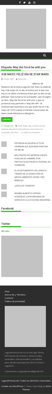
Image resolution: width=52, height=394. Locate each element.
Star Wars (14, 132)
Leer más (7, 119)
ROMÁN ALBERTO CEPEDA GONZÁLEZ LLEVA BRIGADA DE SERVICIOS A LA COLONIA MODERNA (32, 196)
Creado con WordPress (12, 386)
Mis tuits (5, 231)
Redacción (21, 79)
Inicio (7, 291)
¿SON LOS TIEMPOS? (24, 185)
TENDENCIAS (8, 126)
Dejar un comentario (32, 132)
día (30, 126)
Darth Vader (22, 126)
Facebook (7, 208)
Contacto (9, 298)
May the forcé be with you (19, 129)
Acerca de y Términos (15, 294)
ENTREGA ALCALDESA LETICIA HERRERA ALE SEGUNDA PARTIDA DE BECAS (31, 146)
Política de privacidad (15, 301)
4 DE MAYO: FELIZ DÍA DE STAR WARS (25, 74)
